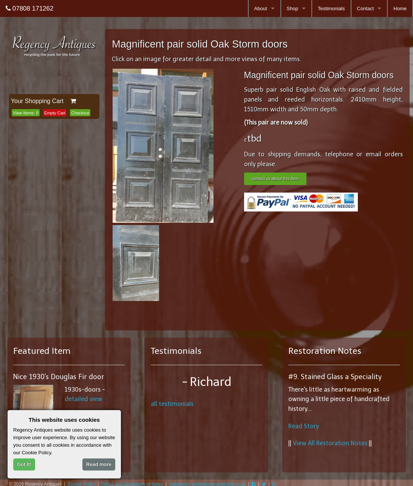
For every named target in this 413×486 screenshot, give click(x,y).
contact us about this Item (275, 178)
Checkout (80, 113)
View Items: (25, 113)
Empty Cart (54, 113)
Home (400, 8)
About (260, 8)
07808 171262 (29, 8)
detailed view (83, 399)
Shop (292, 8)
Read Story (303, 426)
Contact (365, 8)
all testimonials (172, 403)
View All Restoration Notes (330, 443)
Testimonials (331, 8)
